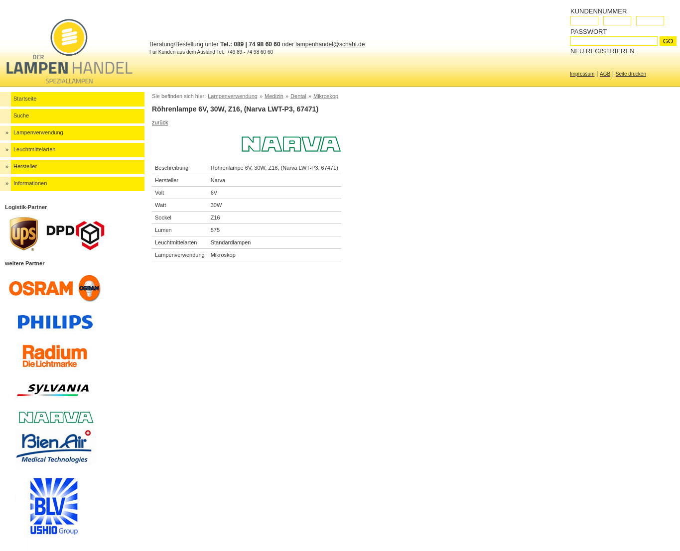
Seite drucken (631, 74)
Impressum (582, 74)
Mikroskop (325, 96)
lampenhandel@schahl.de (330, 44)
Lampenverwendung (38, 132)
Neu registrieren (602, 51)
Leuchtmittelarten (34, 149)
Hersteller (25, 166)
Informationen (30, 183)
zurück (160, 122)
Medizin (274, 96)
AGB (605, 74)
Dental (298, 96)
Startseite (24, 99)
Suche (21, 115)
